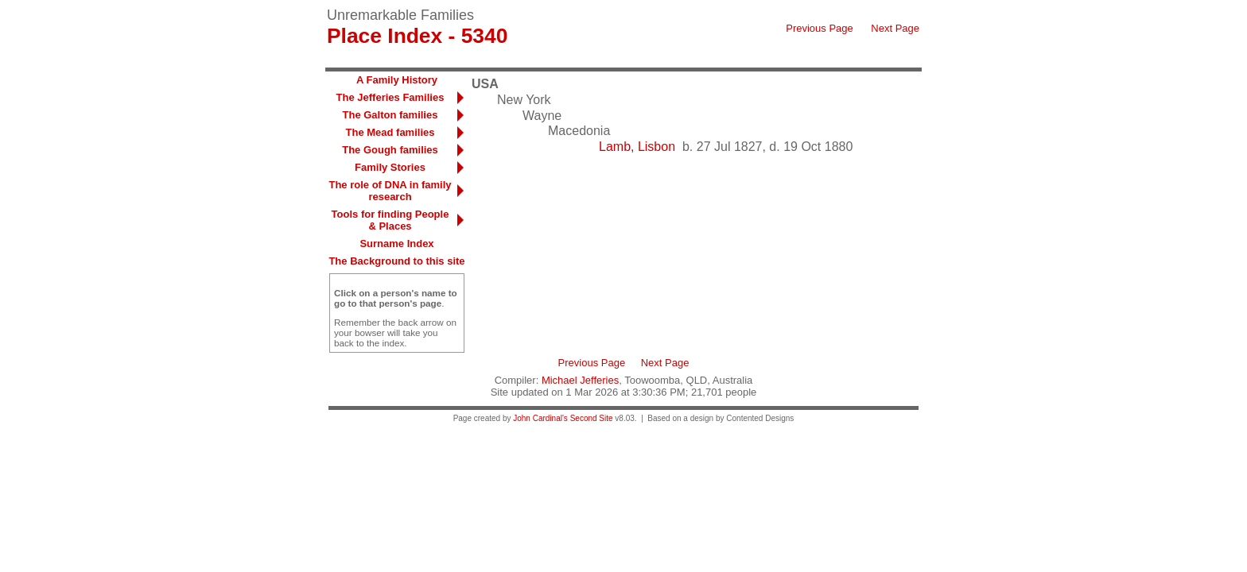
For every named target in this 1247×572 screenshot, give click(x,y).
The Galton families (390, 115)
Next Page (895, 28)
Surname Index (396, 243)
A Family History (396, 80)
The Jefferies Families (390, 97)
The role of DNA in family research (389, 191)
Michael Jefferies (580, 380)
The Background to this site (396, 261)
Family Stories (390, 167)
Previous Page (819, 28)
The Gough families (390, 150)
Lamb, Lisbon (637, 146)
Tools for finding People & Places (390, 220)
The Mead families (390, 132)
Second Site (591, 418)
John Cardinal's (540, 418)
